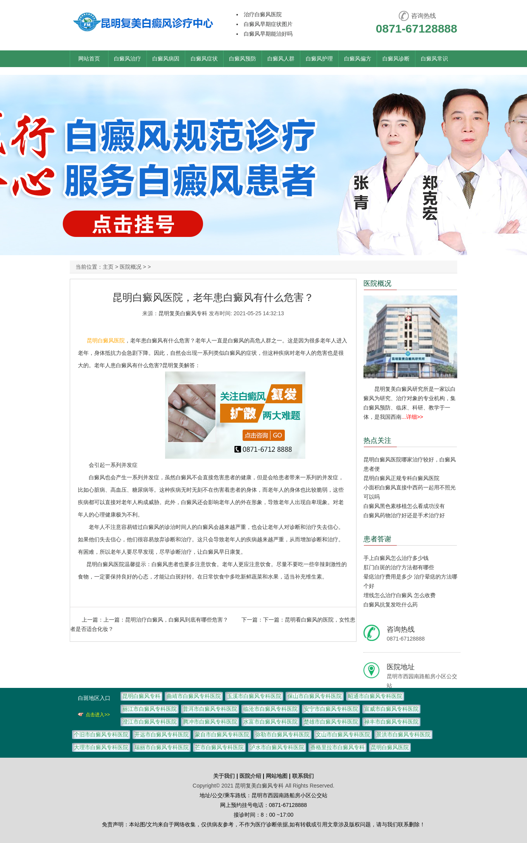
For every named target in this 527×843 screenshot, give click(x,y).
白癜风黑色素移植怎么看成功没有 (404, 506)
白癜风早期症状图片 (268, 24)
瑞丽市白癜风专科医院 (161, 747)
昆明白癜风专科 (141, 696)
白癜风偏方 (357, 58)
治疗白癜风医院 (263, 14)
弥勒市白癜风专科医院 (282, 734)
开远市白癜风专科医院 (161, 734)
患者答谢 (377, 539)
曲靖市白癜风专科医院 (194, 696)
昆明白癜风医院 (106, 340)
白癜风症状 (204, 58)
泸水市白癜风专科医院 (277, 747)
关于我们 (224, 776)
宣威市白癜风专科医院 (391, 709)
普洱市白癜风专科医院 (210, 709)
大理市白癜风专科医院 (101, 747)
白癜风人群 (280, 58)
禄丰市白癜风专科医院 (391, 722)
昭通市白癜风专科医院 (375, 696)
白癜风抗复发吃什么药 (390, 604)
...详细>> (412, 417)
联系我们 (303, 776)
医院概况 (130, 267)
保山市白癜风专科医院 (315, 696)
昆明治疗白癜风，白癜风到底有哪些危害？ (176, 620)
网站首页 (89, 58)
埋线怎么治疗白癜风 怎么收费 (399, 595)
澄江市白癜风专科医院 (149, 722)
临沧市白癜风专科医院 (270, 709)
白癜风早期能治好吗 (268, 34)
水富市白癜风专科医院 (270, 722)
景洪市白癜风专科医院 (403, 734)
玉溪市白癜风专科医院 (254, 696)
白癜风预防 (242, 58)
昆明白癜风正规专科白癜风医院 (401, 478)
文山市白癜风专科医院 (343, 734)
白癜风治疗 (127, 58)
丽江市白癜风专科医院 (149, 709)
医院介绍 (251, 776)
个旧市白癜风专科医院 (101, 734)
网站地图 (277, 776)
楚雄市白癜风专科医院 (331, 722)
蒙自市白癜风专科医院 (222, 734)
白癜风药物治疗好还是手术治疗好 (404, 515)
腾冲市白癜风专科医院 (210, 722)
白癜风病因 (165, 58)
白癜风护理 (319, 58)
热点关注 (377, 440)
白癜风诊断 (396, 58)
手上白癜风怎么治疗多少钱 (396, 558)
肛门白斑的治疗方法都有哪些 (398, 567)
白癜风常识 (434, 58)
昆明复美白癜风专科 (182, 313)
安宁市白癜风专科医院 (331, 709)
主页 (108, 267)
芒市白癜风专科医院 (219, 747)
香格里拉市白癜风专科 (337, 747)
